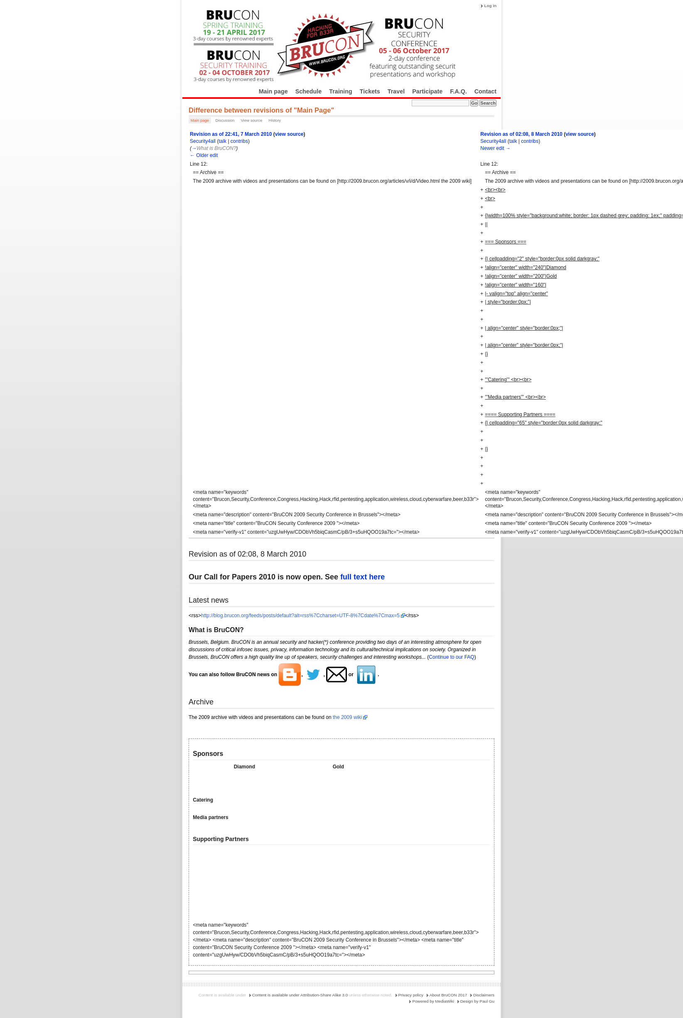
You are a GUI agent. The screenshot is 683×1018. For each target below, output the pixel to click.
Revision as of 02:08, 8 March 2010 (521, 134)
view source (289, 134)
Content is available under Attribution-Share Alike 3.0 (300, 995)
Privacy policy (410, 995)
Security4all (203, 141)
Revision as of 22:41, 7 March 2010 (231, 134)
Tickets (370, 91)
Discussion (224, 120)
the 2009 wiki (347, 717)
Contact (485, 91)
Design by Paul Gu (477, 1001)
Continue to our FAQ (451, 657)
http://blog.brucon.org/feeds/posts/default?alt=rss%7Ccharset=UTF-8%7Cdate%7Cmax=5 (300, 615)
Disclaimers (483, 995)
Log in (490, 5)
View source (252, 120)
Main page (273, 91)
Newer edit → (495, 148)
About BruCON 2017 (448, 995)
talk (222, 141)
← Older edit (204, 155)
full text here (362, 577)
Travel (396, 91)
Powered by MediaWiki (433, 1001)
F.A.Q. (458, 91)
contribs (239, 141)
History (274, 120)
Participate (427, 91)
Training (340, 91)
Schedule (308, 91)
